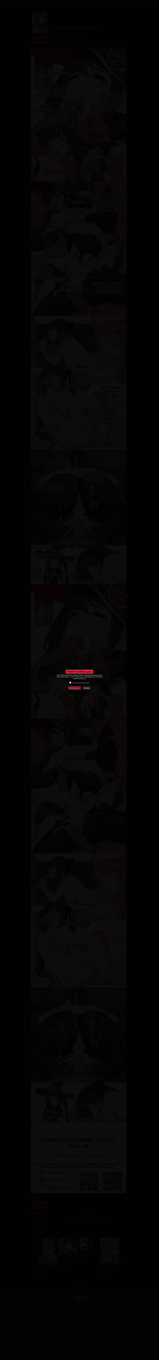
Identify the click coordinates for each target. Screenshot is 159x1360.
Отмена (86, 688)
